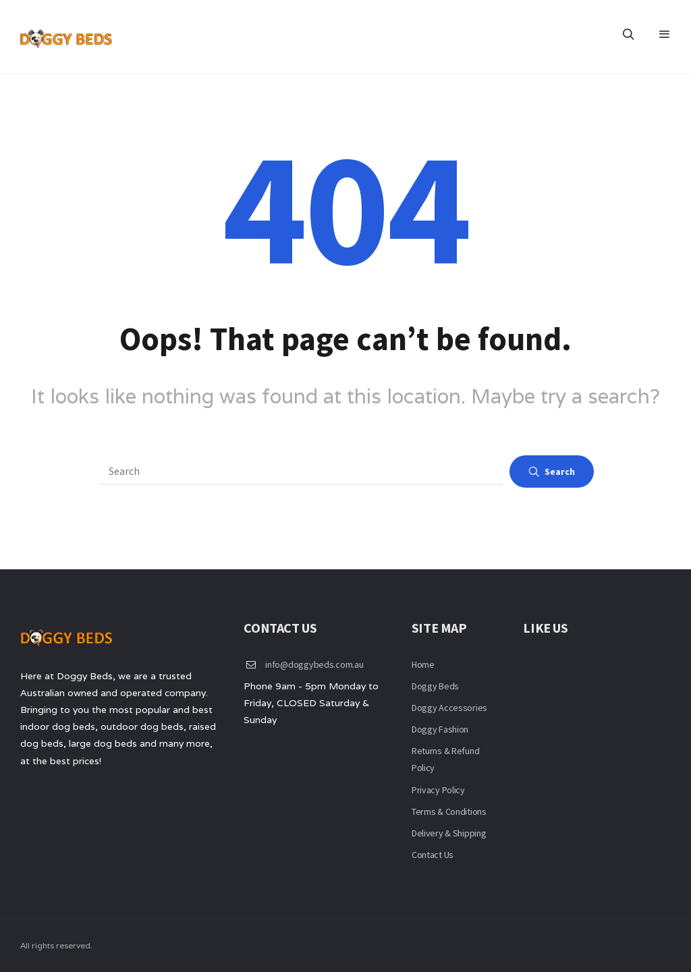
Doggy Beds (435, 686)
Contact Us (432, 855)
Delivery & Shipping (449, 833)
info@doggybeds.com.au (314, 664)
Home (423, 664)
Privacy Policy (438, 790)
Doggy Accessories (449, 708)
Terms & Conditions (449, 811)
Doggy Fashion (440, 729)
